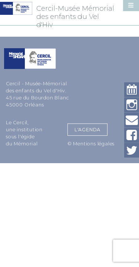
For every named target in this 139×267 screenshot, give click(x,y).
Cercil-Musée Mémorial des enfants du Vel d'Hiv (75, 16)
